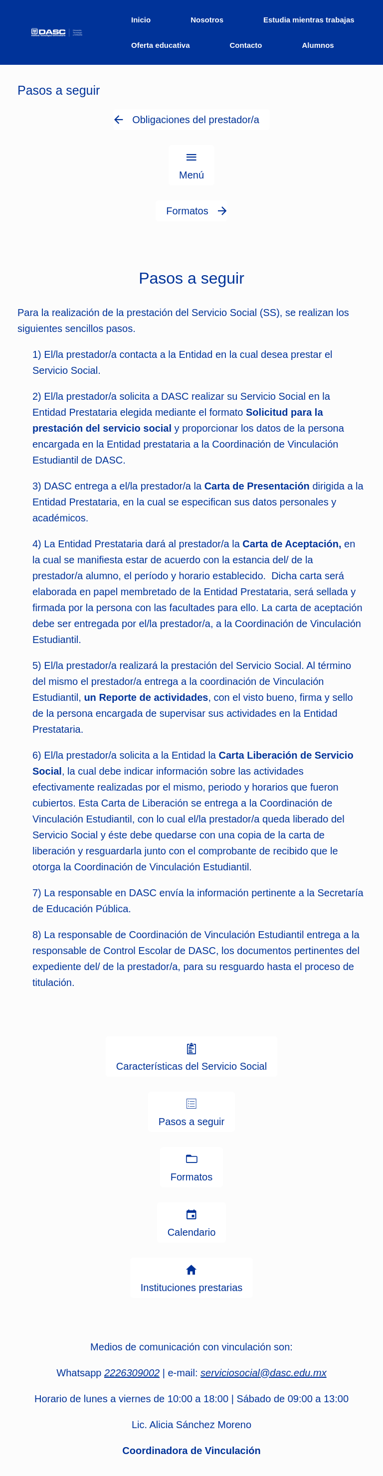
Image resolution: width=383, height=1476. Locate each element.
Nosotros (207, 19)
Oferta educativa (160, 45)
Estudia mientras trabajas (309, 19)
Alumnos (318, 45)
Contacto (246, 45)
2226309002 (132, 1372)
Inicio (141, 19)
